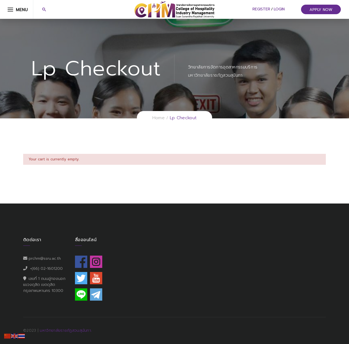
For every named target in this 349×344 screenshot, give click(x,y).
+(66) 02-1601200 (46, 268)
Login (279, 9)
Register (261, 9)
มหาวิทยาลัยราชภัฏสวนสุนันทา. (66, 330)
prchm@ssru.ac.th (45, 258)
